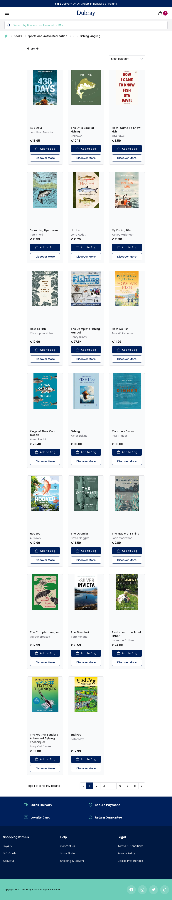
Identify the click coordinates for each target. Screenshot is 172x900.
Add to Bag (45, 149)
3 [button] (104, 786)
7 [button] (127, 786)
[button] (83, 785)
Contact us (67, 846)
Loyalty (7, 846)
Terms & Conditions (130, 846)
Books (18, 36)
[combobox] (86, 25)
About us (8, 861)
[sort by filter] (127, 58)
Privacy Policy (126, 853)
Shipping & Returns (72, 861)
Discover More (45, 158)
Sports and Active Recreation (47, 36)
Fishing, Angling (90, 36)
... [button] (112, 786)
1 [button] (89, 786)
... (73, 36)
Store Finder (68, 853)
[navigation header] (86, 13)
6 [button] (120, 786)
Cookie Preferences (130, 861)
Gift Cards (9, 853)
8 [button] (135, 786)
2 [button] (96, 786)
